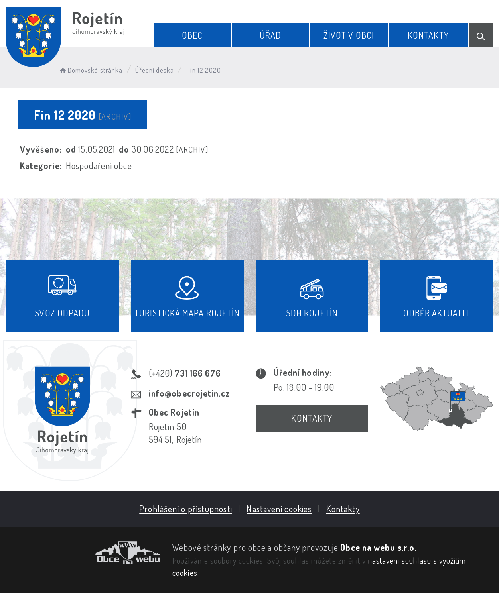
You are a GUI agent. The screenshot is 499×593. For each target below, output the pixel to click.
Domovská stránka (90, 70)
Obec (192, 35)
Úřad (270, 35)
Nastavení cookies (279, 508)
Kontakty (428, 35)
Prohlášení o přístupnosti (185, 508)
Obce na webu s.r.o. (378, 547)
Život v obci (348, 35)
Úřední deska (154, 70)
